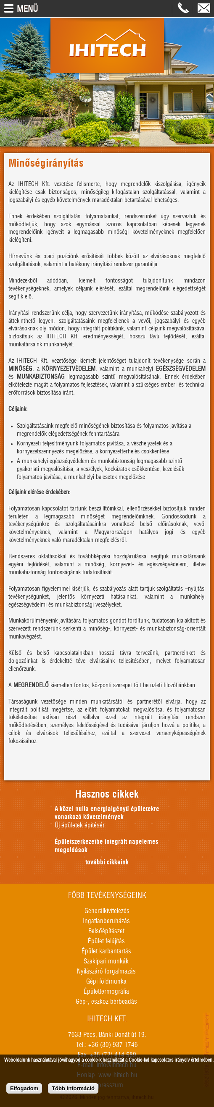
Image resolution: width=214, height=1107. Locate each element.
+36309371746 (183, 8)
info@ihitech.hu (204, 8)
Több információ (73, 1090)
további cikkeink (107, 862)
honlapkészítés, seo (207, 1050)
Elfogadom (24, 1090)
